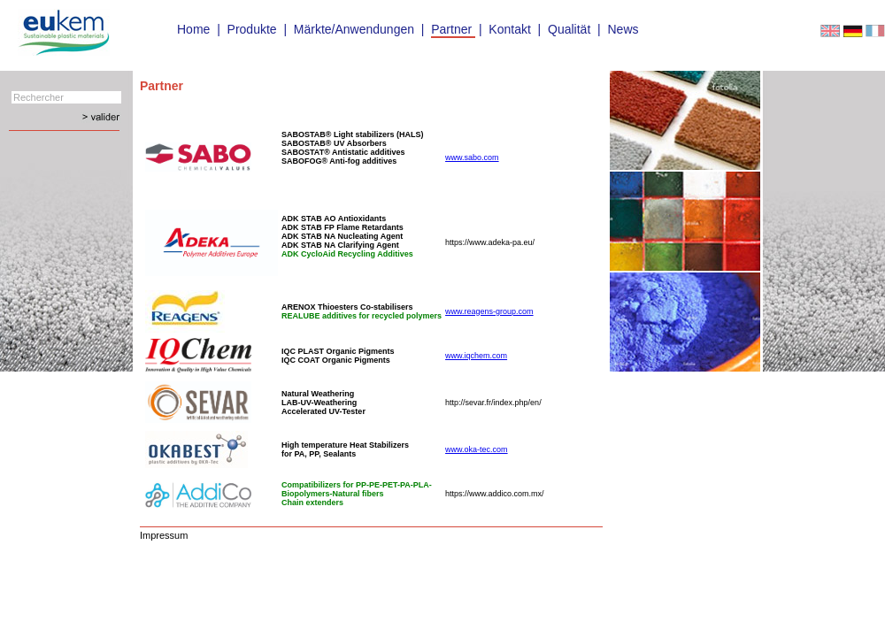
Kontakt (509, 29)
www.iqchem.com (476, 355)
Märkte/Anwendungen (354, 29)
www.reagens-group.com (489, 311)
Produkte (252, 29)
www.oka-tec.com (476, 449)
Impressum (164, 535)
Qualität (569, 29)
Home (193, 29)
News (622, 29)
